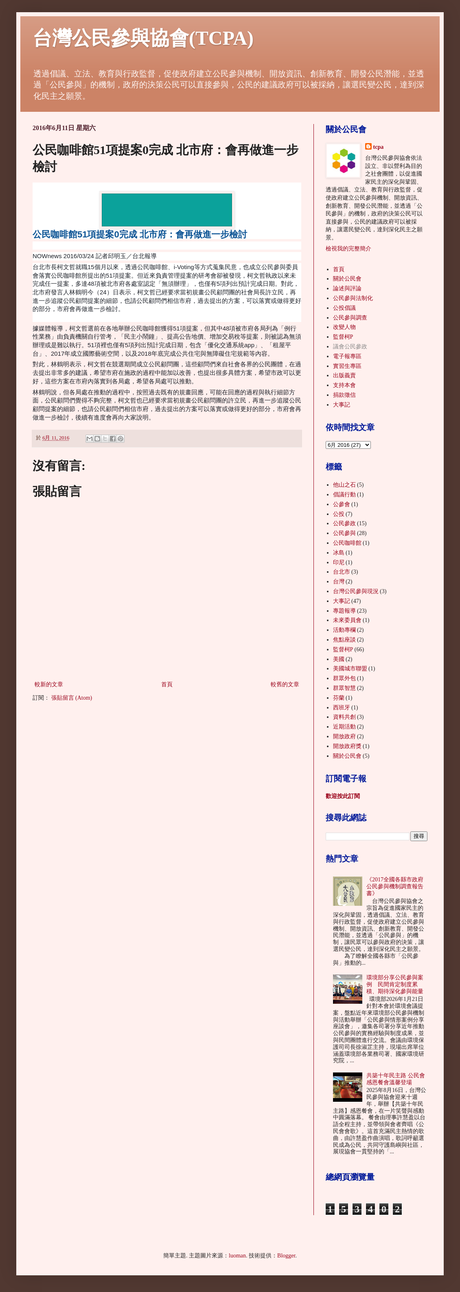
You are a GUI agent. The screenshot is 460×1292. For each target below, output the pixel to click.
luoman (237, 1256)
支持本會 (344, 385)
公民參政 (344, 523)
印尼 (338, 562)
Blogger (286, 1256)
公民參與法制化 (353, 298)
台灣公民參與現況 (356, 591)
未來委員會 (347, 620)
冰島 (338, 553)
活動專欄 (344, 630)
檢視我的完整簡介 (348, 249)
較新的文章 (49, 684)
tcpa (378, 147)
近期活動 (344, 727)
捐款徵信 (344, 395)
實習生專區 (347, 366)
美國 (338, 659)
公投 (338, 514)
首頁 (167, 684)
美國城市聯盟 (350, 669)
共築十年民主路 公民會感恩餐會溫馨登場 (395, 1078)
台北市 (341, 572)
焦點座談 (344, 640)
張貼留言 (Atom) (71, 698)
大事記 (341, 405)
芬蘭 (338, 698)
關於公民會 (347, 279)
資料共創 (344, 717)
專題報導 (344, 611)
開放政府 (344, 736)
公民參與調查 (350, 318)
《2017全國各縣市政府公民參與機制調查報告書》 (394, 886)
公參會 (341, 504)
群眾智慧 (344, 688)
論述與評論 (347, 288)
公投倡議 (344, 308)
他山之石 (344, 485)
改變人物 (344, 327)
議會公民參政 (350, 347)
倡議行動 (344, 495)
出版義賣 (344, 375)
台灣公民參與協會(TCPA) (143, 38)
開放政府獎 (347, 746)
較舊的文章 (285, 684)
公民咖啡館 (347, 543)
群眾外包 (344, 678)
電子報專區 (347, 356)
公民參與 (344, 533)
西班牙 (341, 708)
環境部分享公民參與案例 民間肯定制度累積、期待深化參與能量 (394, 984)
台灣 (338, 582)
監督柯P (343, 337)
